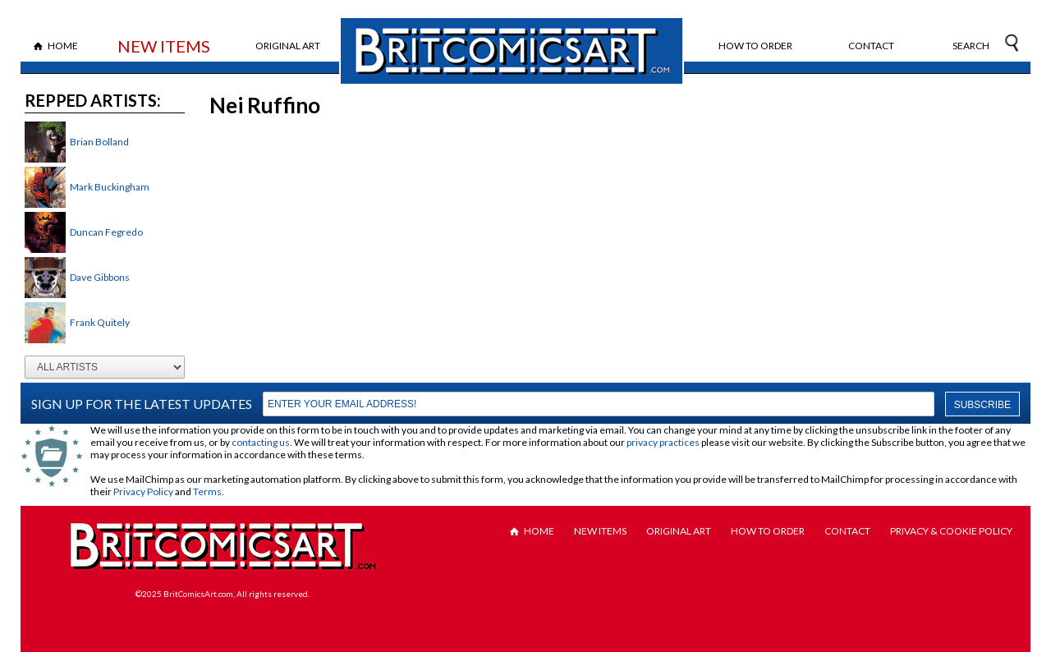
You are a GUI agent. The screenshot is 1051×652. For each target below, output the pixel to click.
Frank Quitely (100, 322)
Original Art (287, 45)
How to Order (755, 45)
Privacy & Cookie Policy (951, 531)
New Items (163, 46)
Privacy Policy (143, 491)
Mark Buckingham (109, 187)
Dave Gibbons (100, 277)
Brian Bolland (99, 141)
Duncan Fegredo (106, 232)
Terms (207, 491)
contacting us (261, 442)
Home (63, 45)
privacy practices (663, 442)
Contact (871, 45)
